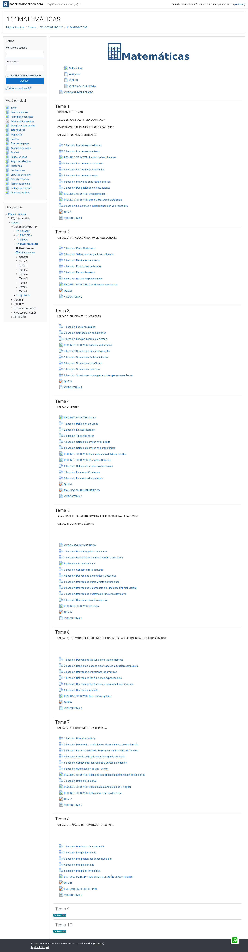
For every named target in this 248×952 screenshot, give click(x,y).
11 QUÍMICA (23, 295)
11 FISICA (22, 239)
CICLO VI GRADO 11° (51, 27)
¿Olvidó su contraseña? (18, 88)
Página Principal (15, 27)
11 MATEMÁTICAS (77, 27)
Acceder (239, 4)
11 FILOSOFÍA (24, 235)
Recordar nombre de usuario (25, 75)
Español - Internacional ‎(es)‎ (63, 4)
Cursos (32, 27)
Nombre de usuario (16, 47)
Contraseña (12, 61)
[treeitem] (25, 214)
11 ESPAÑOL (23, 231)
